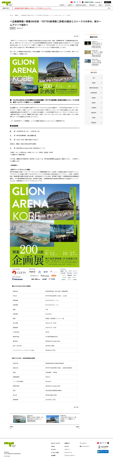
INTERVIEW (94, 93)
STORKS (93, 108)
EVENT (94, 103)
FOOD (93, 118)
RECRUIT (93, 112)
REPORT (94, 122)
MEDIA (94, 98)
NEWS (16, 15)
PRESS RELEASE (93, 88)
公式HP (57, 159)
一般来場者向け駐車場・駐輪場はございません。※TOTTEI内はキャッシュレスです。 (33, 8)
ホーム (11, 15)
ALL (94, 78)
